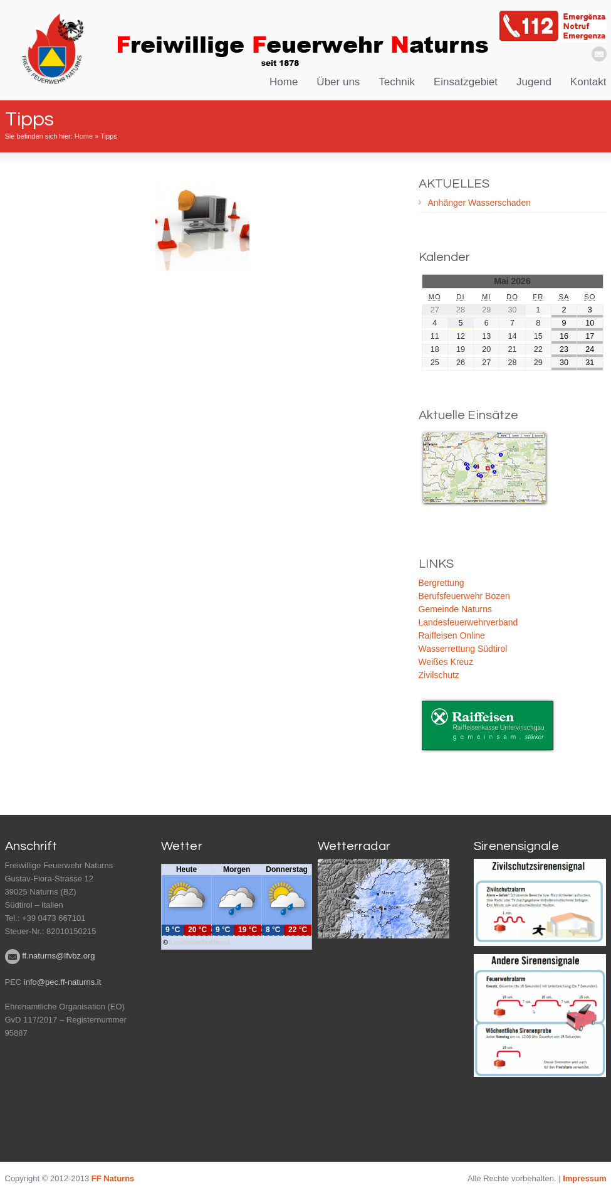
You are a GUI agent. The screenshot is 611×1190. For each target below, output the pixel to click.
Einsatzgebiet (466, 82)
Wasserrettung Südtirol (463, 649)
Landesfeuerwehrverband (468, 622)
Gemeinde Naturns (456, 609)
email (599, 53)
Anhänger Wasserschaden (479, 203)
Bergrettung (441, 583)
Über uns (338, 82)
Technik (397, 82)
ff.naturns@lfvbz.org (58, 954)
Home (283, 82)
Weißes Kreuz (446, 662)
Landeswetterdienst (199, 941)
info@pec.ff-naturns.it (63, 980)
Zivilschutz (439, 675)
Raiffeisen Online (452, 635)
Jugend (533, 82)
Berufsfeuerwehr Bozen (464, 596)
